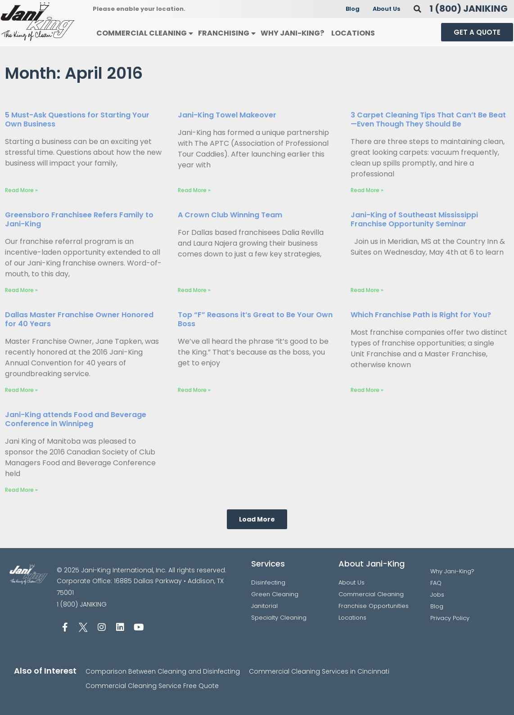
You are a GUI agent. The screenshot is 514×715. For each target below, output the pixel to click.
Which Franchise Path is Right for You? (421, 315)
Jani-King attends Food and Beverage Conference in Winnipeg (75, 419)
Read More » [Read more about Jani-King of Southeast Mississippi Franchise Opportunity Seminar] (367, 290)
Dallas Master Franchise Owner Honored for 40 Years (79, 319)
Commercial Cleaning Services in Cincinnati (319, 671)
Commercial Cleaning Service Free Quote (152, 685)
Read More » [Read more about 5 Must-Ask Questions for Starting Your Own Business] (21, 190)
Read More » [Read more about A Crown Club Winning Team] (194, 290)
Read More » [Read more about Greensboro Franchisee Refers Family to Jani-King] (21, 290)
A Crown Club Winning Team (230, 215)
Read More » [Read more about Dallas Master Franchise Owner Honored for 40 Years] (21, 390)
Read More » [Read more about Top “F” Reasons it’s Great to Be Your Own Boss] (194, 390)
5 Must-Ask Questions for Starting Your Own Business (77, 119)
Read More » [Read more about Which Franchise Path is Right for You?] (367, 390)
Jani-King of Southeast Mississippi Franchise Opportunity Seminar (414, 219)
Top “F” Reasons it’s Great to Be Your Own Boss (255, 319)
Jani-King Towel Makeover (227, 115)
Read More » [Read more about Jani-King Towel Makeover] (194, 190)
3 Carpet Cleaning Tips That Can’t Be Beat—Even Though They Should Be (428, 119)
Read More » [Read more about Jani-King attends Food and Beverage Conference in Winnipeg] (21, 490)
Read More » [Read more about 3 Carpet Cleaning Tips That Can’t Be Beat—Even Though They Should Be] (367, 190)
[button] (417, 8)
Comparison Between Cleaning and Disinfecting (163, 671)
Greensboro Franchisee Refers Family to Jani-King (79, 219)
